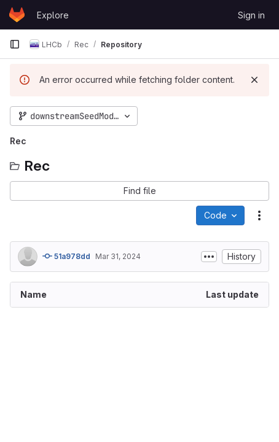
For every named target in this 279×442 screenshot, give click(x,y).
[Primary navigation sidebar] (15, 44)
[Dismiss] (254, 79)
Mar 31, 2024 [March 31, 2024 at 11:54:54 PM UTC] (118, 256)
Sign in (251, 15)
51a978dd (66, 256)
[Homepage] (17, 15)
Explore (53, 15)
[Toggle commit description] (209, 256)
